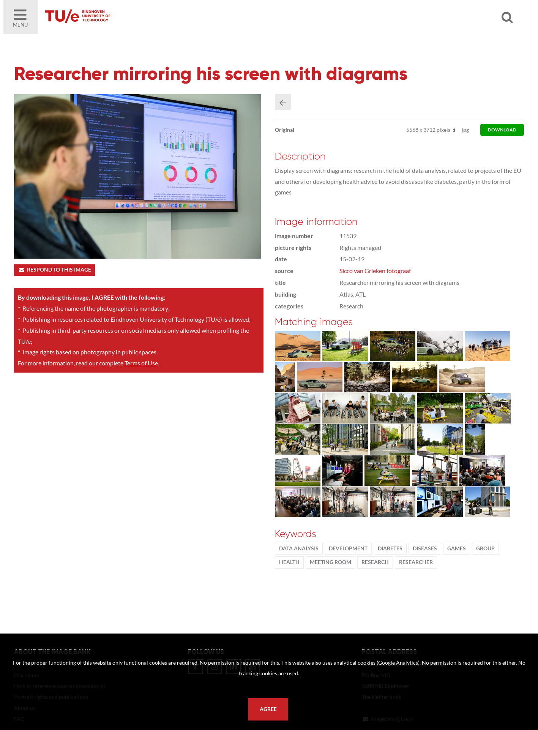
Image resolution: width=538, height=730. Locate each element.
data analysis (299, 548)
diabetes (390, 548)
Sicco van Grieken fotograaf (375, 270)
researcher (416, 562)
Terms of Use (141, 363)
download (502, 130)
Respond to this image (54, 270)
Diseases (425, 548)
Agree (268, 709)
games (456, 548)
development (348, 548)
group (485, 548)
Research (375, 562)
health (289, 562)
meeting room (330, 562)
